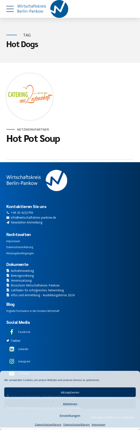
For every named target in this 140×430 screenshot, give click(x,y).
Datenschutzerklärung (48, 424)
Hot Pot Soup (33, 138)
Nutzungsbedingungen (20, 253)
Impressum (98, 424)
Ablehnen (70, 404)
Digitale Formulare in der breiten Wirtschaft (32, 311)
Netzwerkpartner (33, 129)
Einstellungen (70, 415)
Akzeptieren (70, 392)
